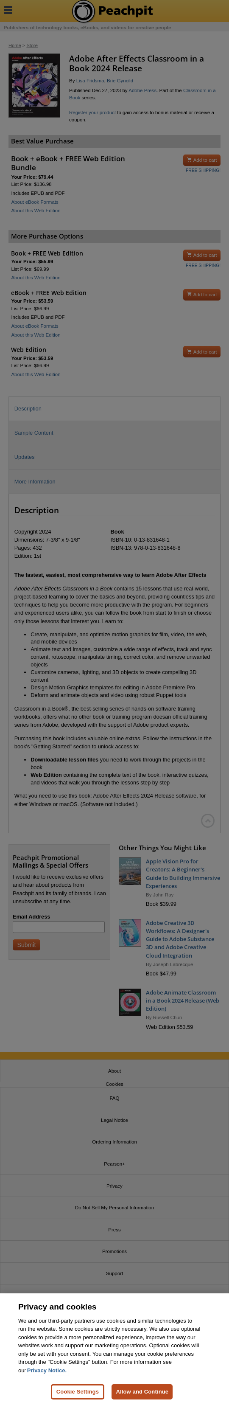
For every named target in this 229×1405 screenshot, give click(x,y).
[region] (114, 1349)
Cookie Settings (77, 1391)
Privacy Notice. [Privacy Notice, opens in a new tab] (47, 1370)
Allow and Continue (142, 1391)
